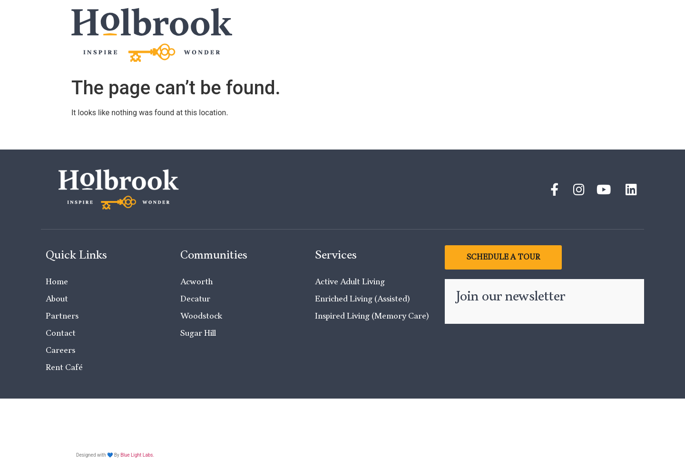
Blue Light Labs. (137, 455)
